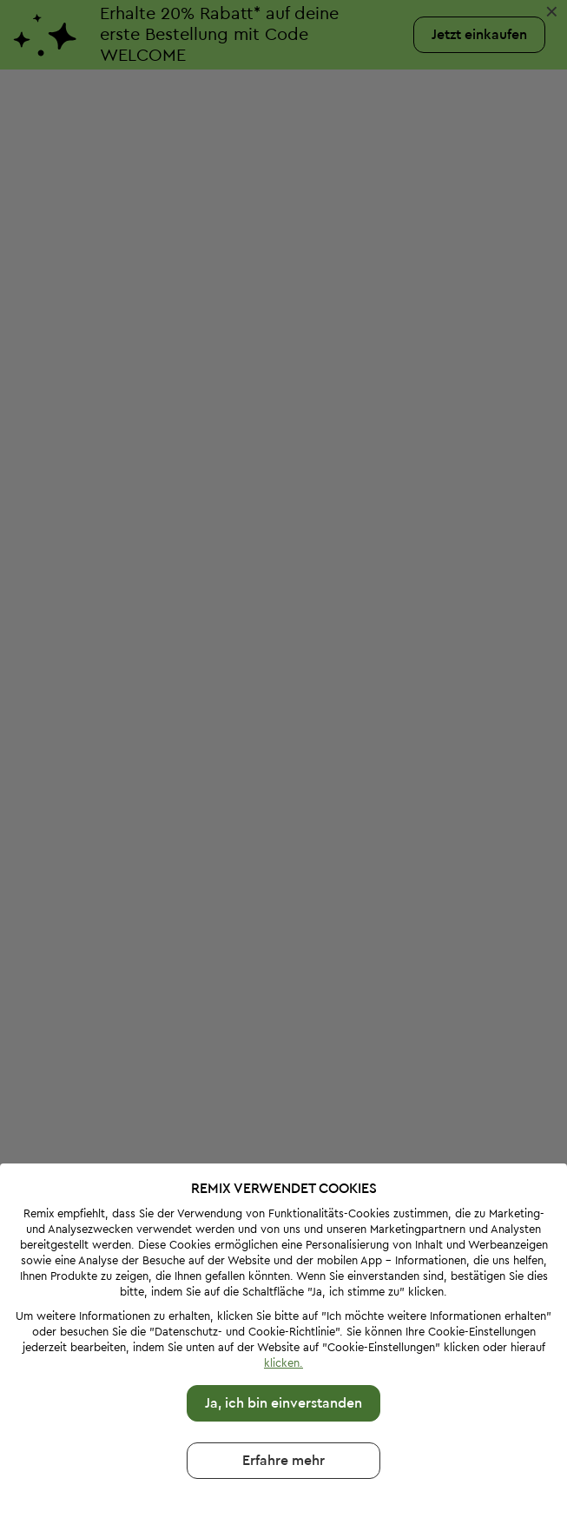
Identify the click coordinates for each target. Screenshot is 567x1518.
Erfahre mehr (283, 1386)
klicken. (283, 1288)
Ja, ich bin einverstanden (283, 1329)
